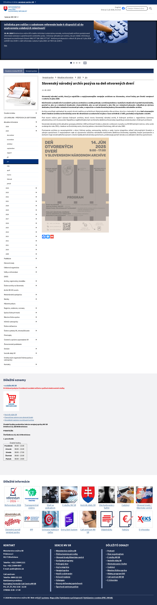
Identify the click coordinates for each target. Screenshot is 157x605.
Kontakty (7, 364)
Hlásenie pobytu (9, 304)
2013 (7, 236)
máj (8, 166)
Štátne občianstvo (10, 326)
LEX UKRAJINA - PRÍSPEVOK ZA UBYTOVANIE (20, 118)
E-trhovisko (112, 580)
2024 (7, 188)
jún (8, 162)
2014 (7, 232)
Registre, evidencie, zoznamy (14, 308)
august (9, 153)
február (9, 179)
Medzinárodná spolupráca (13, 295)
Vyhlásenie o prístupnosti (71, 598)
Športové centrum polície (67, 586)
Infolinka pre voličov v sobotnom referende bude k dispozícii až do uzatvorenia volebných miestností (43, 26)
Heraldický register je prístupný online (19, 420)
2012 (7, 241)
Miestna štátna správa (11, 317)
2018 (7, 214)
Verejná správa (31, 71)
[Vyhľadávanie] (137, 8)
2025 (7, 131)
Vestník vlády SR (9, 353)
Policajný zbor (62, 564)
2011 (7, 245)
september (11, 148)
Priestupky (8, 335)
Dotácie (6, 349)
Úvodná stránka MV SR (13, 71)
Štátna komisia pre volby (67, 554)
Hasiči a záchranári (64, 573)
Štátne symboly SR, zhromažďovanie (17, 331)
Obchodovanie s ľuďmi (117, 564)
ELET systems (43, 598)
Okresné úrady (9, 263)
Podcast (111, 551)
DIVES (6, 277)
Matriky (6, 299)
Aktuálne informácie (11, 122)
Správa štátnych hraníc (12, 313)
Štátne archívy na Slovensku (14, 286)
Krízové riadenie (63, 577)
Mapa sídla (54, 598)
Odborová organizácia (11, 267)
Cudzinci (111, 567)
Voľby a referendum (11, 272)
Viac (5, 45)
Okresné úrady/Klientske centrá (70, 557)
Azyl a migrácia (62, 567)
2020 (7, 206)
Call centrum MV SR (115, 577)
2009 (7, 254)
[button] (12, 16)
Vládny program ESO (116, 573)
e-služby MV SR (11, 385)
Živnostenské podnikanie (13, 344)
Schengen (60, 580)
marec (9, 175)
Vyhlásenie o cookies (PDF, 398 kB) (98, 598)
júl (7, 157)
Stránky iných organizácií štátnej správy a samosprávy (18, 359)
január (9, 184)
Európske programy (64, 560)
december (10, 135)
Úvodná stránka (9, 113)
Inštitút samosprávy (11, 322)
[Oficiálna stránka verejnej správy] (27, 2)
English (118, 7)
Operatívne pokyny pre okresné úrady (19, 417)
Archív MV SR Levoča (11, 290)
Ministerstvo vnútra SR (66, 551)
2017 (7, 219)
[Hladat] (151, 8)
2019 (7, 210)
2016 (7, 223)
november (10, 140)
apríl (8, 170)
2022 (7, 197)
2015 (7, 228)
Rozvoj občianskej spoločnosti (69, 583)
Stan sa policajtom (115, 554)
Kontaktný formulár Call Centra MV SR (19, 583)
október (10, 144)
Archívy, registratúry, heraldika (14, 281)
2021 (7, 201)
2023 (7, 192)
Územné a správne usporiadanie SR (16, 340)
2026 (7, 126)
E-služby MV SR (113, 557)
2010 (7, 250)
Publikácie (7, 258)
